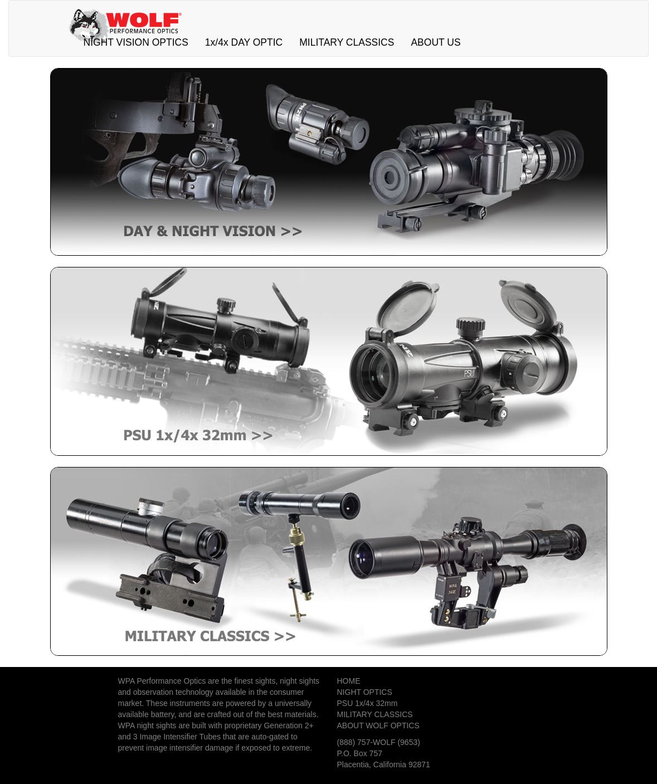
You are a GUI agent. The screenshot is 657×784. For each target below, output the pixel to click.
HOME (349, 680)
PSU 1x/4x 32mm (367, 703)
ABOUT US (435, 42)
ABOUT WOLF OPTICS (378, 725)
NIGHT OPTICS (364, 692)
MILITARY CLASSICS (346, 42)
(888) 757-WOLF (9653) (378, 742)
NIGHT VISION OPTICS (136, 42)
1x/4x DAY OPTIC (244, 42)
